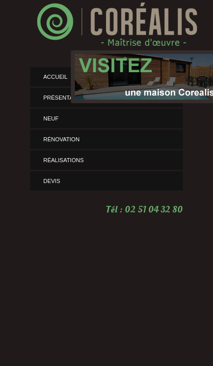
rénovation (61, 139)
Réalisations (63, 160)
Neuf (51, 118)
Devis (51, 181)
